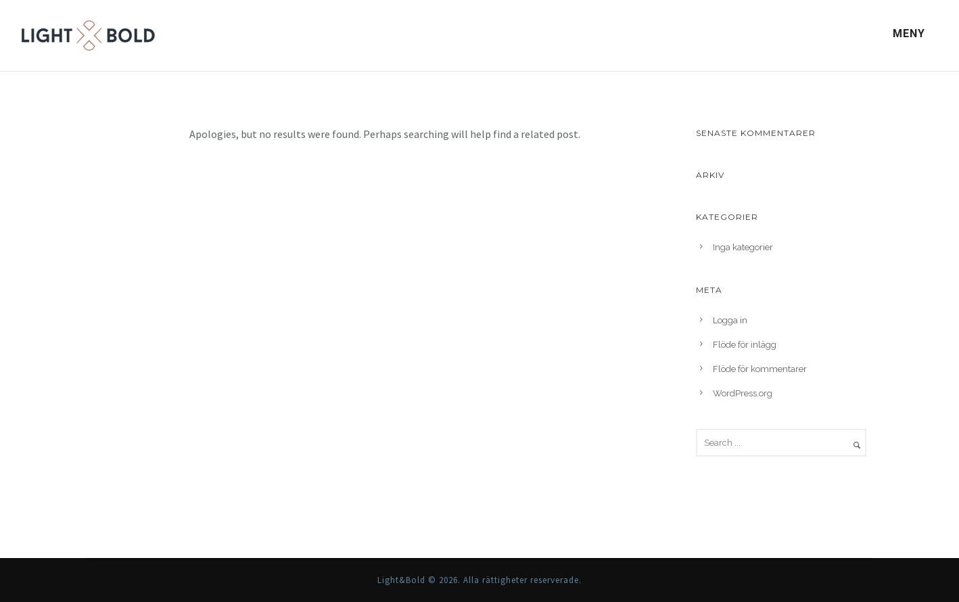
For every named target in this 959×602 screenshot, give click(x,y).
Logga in (730, 320)
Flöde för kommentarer (760, 369)
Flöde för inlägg (744, 345)
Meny (909, 33)
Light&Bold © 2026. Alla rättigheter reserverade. (479, 580)
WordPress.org (742, 393)
